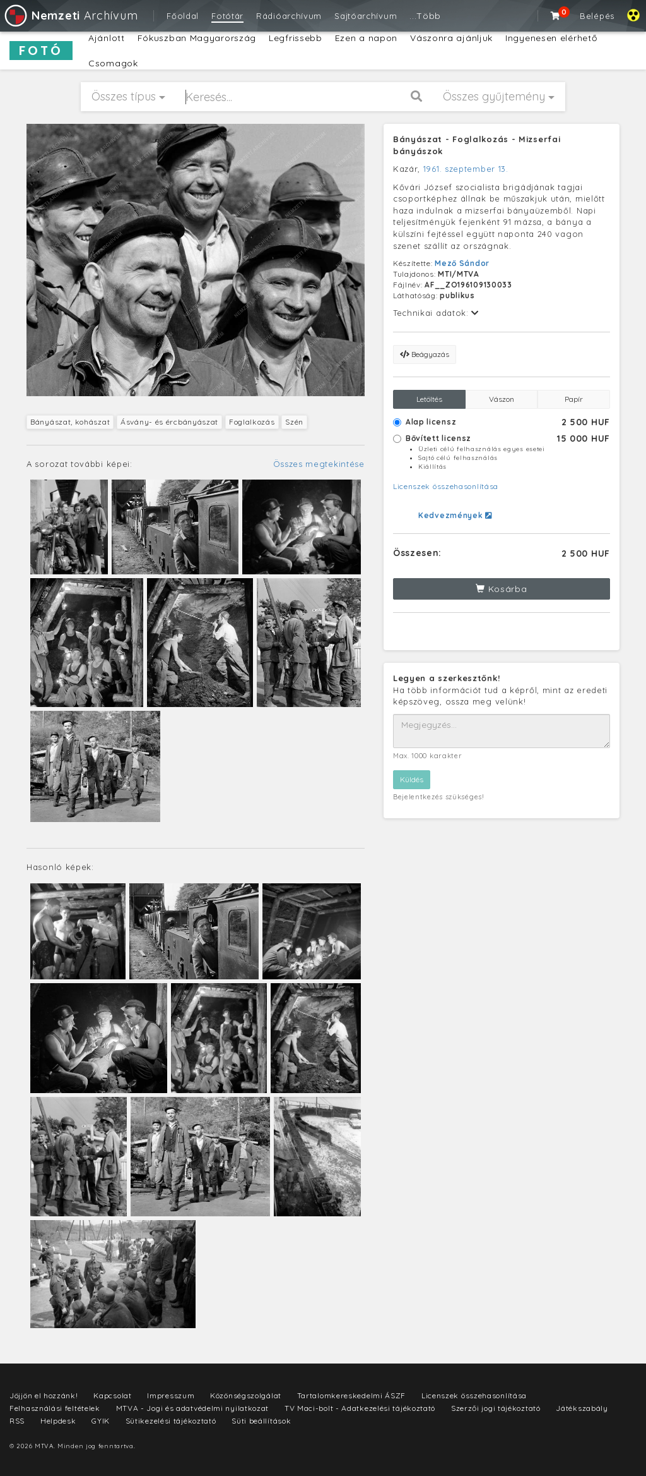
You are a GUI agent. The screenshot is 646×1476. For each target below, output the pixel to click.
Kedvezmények (455, 515)
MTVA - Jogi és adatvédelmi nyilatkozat (192, 1408)
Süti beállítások (261, 1420)
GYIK (100, 1420)
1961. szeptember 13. (465, 169)
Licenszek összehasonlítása (445, 486)
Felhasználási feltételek (54, 1408)
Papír (574, 399)
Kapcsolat (112, 1395)
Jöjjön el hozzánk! (43, 1395)
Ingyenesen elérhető (551, 38)
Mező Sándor (462, 263)
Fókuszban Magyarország (197, 38)
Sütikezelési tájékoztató (171, 1420)
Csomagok (113, 63)
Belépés (597, 16)
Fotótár (227, 16)
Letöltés (429, 399)
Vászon (501, 399)
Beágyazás (424, 354)
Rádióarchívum (289, 16)
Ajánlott (106, 38)
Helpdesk (58, 1420)
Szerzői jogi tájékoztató (496, 1408)
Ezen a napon (366, 38)
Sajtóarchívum (365, 16)
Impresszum (170, 1395)
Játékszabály (582, 1408)
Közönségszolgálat (245, 1395)
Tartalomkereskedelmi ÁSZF (351, 1395)
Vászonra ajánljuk (451, 38)
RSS (17, 1420)
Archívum (70, 15)
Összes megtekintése (319, 464)
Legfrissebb (295, 38)
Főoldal (183, 16)
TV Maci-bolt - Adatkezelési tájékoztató (360, 1408)
